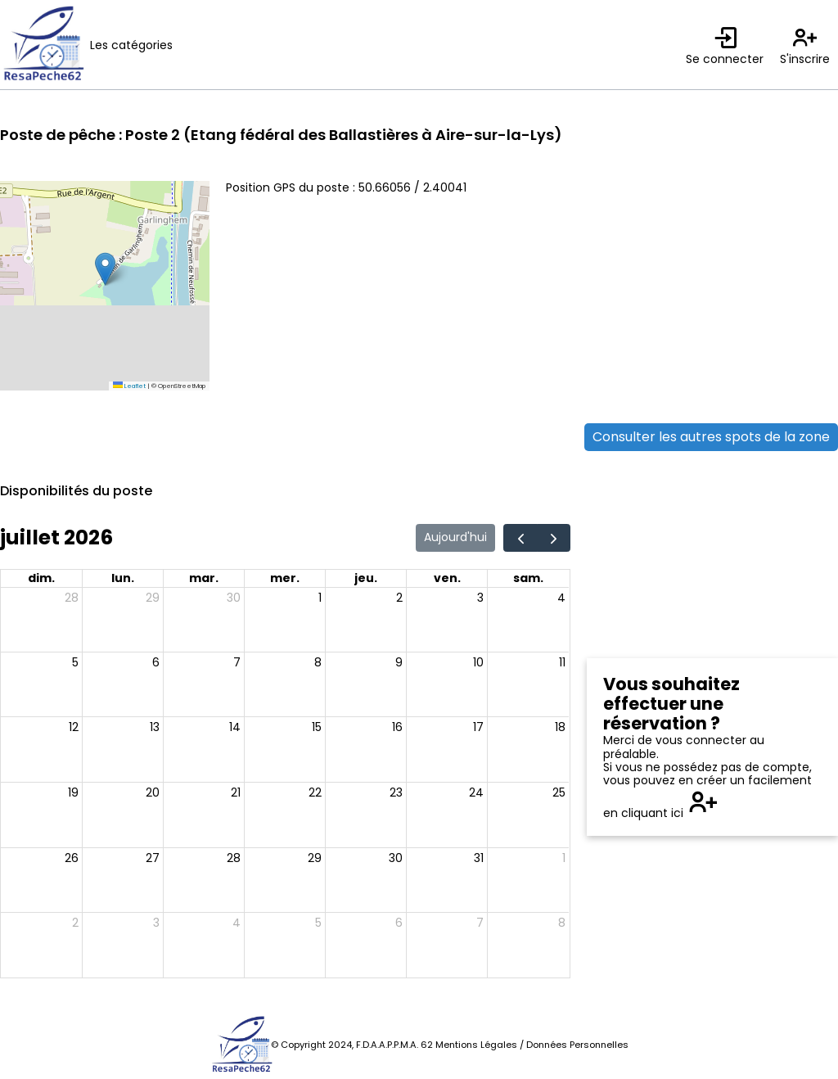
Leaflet (129, 386)
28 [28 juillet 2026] (234, 858)
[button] (105, 269)
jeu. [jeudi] (365, 578)
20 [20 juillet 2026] (153, 792)
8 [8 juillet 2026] (318, 662)
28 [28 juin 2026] (72, 597)
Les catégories (131, 45)
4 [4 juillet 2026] (561, 597)
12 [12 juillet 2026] (74, 727)
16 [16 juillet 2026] (397, 727)
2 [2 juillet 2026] (399, 597)
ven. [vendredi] (447, 578)
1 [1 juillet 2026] (320, 597)
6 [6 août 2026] (399, 922)
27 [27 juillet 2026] (153, 858)
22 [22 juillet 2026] (315, 792)
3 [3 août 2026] (156, 922)
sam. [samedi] (528, 578)
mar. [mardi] (204, 578)
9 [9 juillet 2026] (399, 662)
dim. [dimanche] (41, 578)
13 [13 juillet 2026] (155, 727)
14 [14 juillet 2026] (235, 727)
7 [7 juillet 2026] (237, 662)
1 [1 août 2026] (563, 858)
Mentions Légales (476, 1044)
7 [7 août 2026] (480, 922)
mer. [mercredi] (285, 578)
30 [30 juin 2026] (234, 597)
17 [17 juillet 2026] (478, 727)
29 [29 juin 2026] (153, 597)
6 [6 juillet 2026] (156, 662)
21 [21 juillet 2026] (236, 792)
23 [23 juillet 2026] (396, 792)
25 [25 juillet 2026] (558, 792)
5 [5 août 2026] (318, 922)
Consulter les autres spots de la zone (711, 436)
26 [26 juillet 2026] (72, 858)
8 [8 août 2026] (561, 922)
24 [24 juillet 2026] (476, 792)
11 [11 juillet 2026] (562, 662)
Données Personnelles (577, 1044)
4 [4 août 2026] (236, 922)
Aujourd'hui (455, 537)
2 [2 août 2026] (75, 922)
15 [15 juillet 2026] (317, 727)
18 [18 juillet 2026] (560, 727)
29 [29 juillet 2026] (315, 858)
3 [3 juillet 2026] (480, 597)
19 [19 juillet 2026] (73, 792)
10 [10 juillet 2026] (478, 662)
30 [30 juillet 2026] (396, 858)
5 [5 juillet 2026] (75, 662)
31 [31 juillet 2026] (479, 858)
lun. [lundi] (122, 578)
